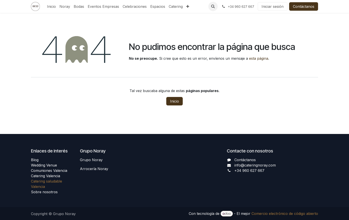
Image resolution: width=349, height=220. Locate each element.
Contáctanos (303, 6)
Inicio (174, 101)
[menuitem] (51, 6)
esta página (258, 58)
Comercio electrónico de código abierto (285, 213)
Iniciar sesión (273, 6)
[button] (213, 6)
